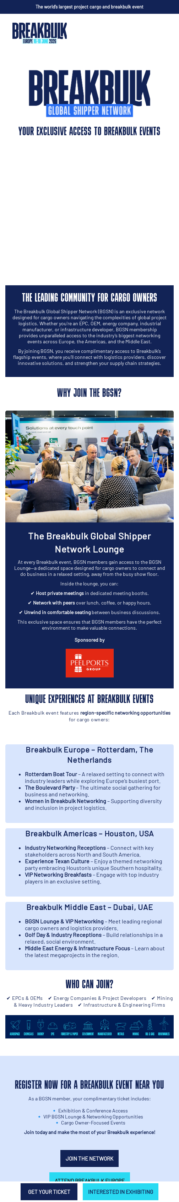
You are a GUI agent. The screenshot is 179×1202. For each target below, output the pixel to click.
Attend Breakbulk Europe (90, 1181)
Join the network (89, 1158)
